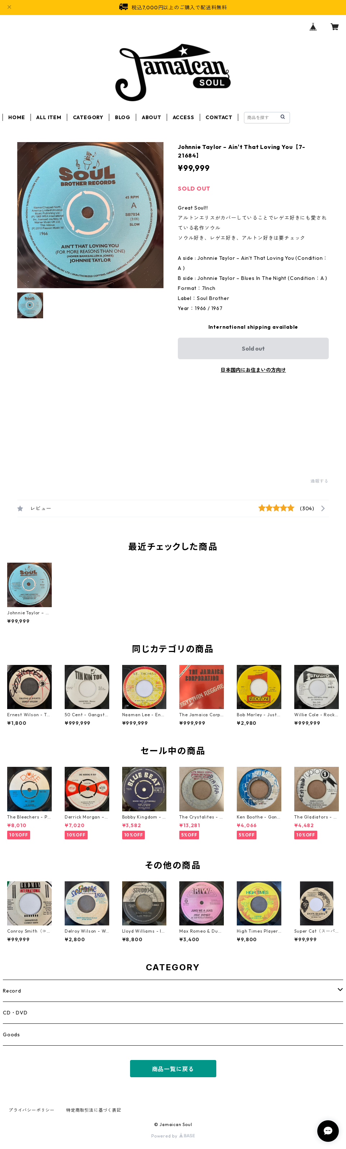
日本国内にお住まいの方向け (253, 370)
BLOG (122, 117)
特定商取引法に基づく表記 (93, 1110)
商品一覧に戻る (173, 1069)
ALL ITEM (48, 117)
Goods (11, 1034)
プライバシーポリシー (32, 1110)
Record (12, 991)
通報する (319, 481)
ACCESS (183, 117)
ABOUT (151, 117)
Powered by (173, 1136)
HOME (16, 117)
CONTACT (219, 117)
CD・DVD (15, 1012)
